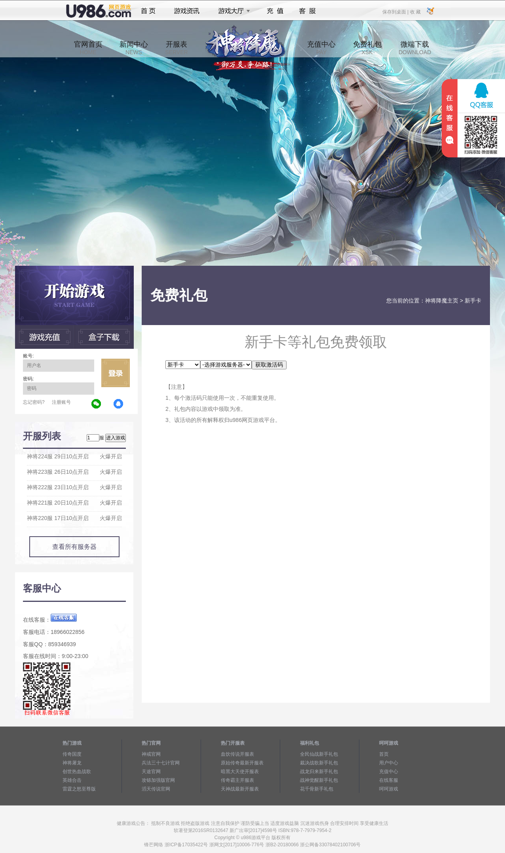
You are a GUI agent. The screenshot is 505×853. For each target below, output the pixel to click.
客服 (307, 11)
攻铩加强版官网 (158, 780)
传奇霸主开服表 (237, 780)
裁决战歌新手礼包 (319, 763)
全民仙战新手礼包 (319, 754)
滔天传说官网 (156, 789)
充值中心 (321, 47)
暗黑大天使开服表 (240, 771)
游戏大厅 (232, 11)
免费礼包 (367, 47)
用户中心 (388, 763)
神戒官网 (151, 754)
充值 (274, 11)
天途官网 (151, 771)
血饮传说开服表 (237, 754)
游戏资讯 (187, 11)
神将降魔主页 (441, 300)
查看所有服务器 (74, 546)
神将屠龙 (72, 763)
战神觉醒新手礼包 (319, 780)
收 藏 (415, 11)
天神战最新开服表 (240, 789)
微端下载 (415, 47)
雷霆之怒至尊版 (79, 789)
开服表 (176, 47)
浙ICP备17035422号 (186, 844)
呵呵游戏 (388, 789)
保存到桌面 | (396, 11)
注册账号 (61, 402)
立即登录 (115, 373)
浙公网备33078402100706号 (330, 844)
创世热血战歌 (77, 771)
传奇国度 (72, 754)
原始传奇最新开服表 (242, 763)
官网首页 (88, 47)
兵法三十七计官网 (161, 763)
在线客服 (388, 780)
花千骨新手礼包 (316, 789)
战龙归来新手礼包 (319, 771)
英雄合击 (72, 780)
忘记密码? (34, 402)
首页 (148, 11)
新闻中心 (134, 47)
